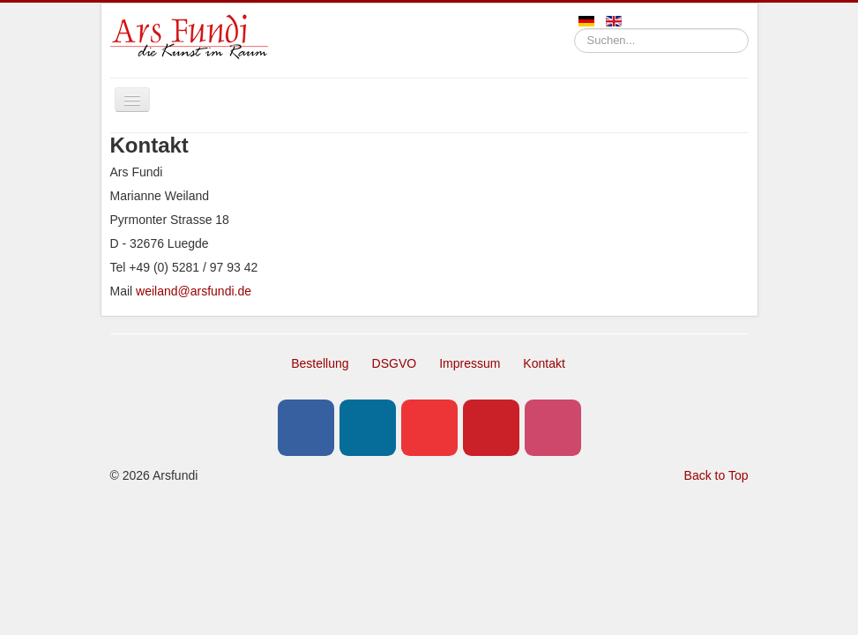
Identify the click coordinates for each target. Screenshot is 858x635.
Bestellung (319, 363)
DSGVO (394, 363)
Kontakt (543, 363)
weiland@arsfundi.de (193, 291)
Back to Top (716, 475)
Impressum (469, 363)
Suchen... (574, 28)
